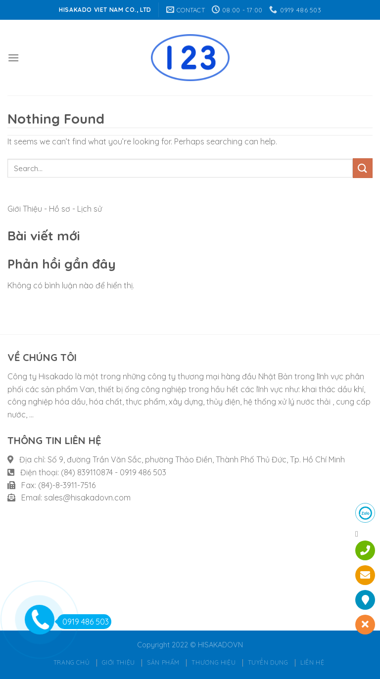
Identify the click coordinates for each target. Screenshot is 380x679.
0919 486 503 (83, 622)
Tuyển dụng (268, 662)
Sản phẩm (163, 662)
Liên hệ (312, 662)
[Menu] (13, 57)
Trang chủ (71, 662)
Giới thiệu (118, 662)
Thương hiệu (213, 662)
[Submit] (363, 168)
